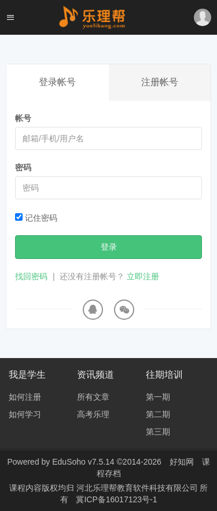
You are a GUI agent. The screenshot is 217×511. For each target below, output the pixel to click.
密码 (23, 167)
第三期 (158, 431)
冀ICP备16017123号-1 (116, 499)
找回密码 (31, 276)
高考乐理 (93, 414)
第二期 (158, 414)
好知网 (182, 461)
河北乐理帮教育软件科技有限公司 (138, 487)
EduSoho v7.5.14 (83, 461)
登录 (109, 246)
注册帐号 (159, 82)
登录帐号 (57, 82)
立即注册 (143, 276)
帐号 (23, 118)
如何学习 (25, 414)
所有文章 (93, 397)
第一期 (158, 397)
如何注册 (25, 397)
